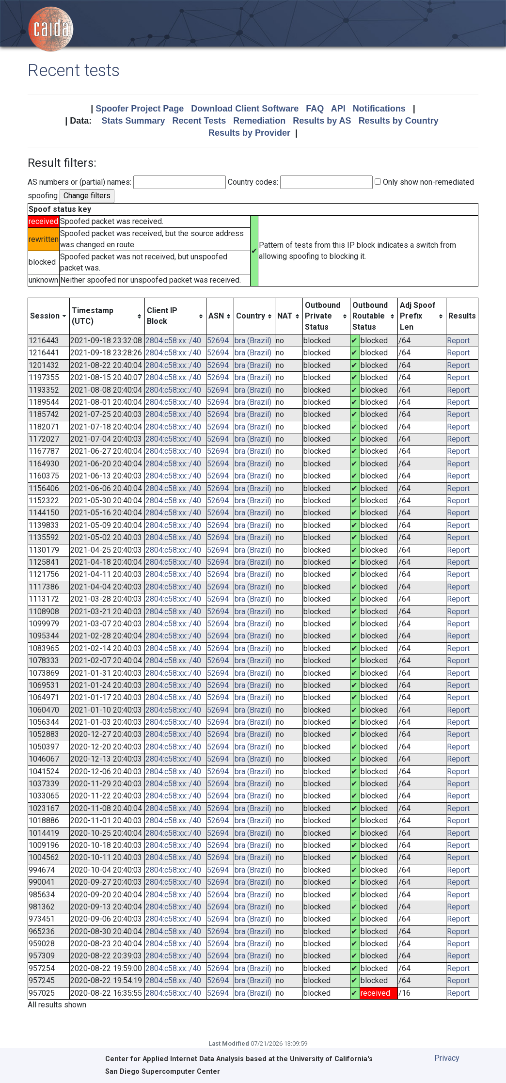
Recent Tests (199, 121)
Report (458, 340)
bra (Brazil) (253, 340)
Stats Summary (133, 121)
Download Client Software (245, 108)
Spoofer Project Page (139, 108)
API (338, 108)
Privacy (446, 1058)
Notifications (379, 108)
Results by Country (399, 121)
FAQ (315, 108)
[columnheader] (49, 316)
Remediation (259, 121)
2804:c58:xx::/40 (173, 340)
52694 (218, 340)
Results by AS (322, 121)
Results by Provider (249, 133)
